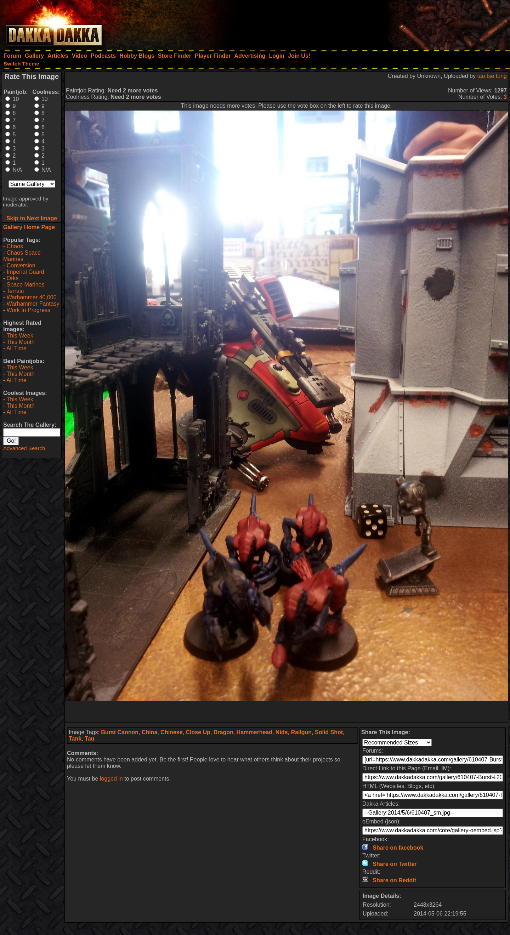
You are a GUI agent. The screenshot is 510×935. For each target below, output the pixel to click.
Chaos (15, 246)
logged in (111, 779)
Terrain (15, 291)
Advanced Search (24, 448)
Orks (13, 278)
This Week (19, 336)
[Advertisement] (415, 23)
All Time (16, 348)
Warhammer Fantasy (33, 304)
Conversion (21, 265)
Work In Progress (28, 310)
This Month (20, 342)
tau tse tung (492, 76)
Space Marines (26, 285)
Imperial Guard (25, 272)
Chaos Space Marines (22, 256)
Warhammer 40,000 (32, 297)
